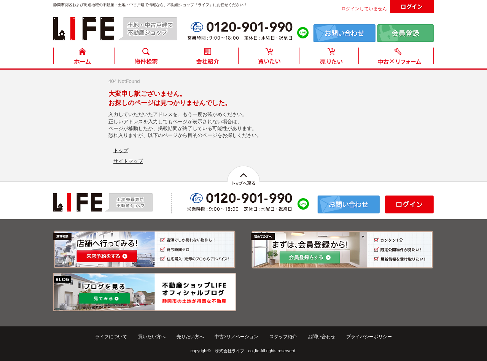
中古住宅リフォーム (397, 58)
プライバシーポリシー (369, 336)
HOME (84, 58)
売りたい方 (330, 58)
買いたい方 (269, 58)
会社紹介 (207, 58)
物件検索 (146, 58)
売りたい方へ (190, 336)
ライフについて (111, 336)
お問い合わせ (321, 336)
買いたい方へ (152, 336)
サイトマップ (128, 161)
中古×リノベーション (236, 336)
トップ (120, 150)
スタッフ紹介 (283, 336)
